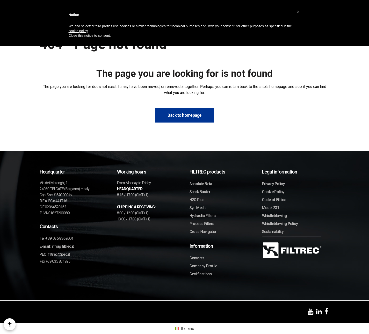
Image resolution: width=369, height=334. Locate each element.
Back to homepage (184, 115)
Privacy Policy (273, 184)
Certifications (200, 274)
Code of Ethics (274, 199)
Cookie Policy (273, 191)
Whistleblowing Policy (280, 223)
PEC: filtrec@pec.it (55, 254)
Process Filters (201, 223)
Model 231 (270, 207)
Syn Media (198, 207)
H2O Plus (196, 199)
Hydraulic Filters (202, 215)
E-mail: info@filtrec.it (57, 246)
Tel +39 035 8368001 (57, 238)
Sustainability (273, 231)
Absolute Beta (200, 184)
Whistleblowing (274, 215)
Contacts (196, 258)
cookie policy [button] (78, 31)
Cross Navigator (203, 231)
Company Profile (203, 266)
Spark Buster (199, 191)
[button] (298, 11)
